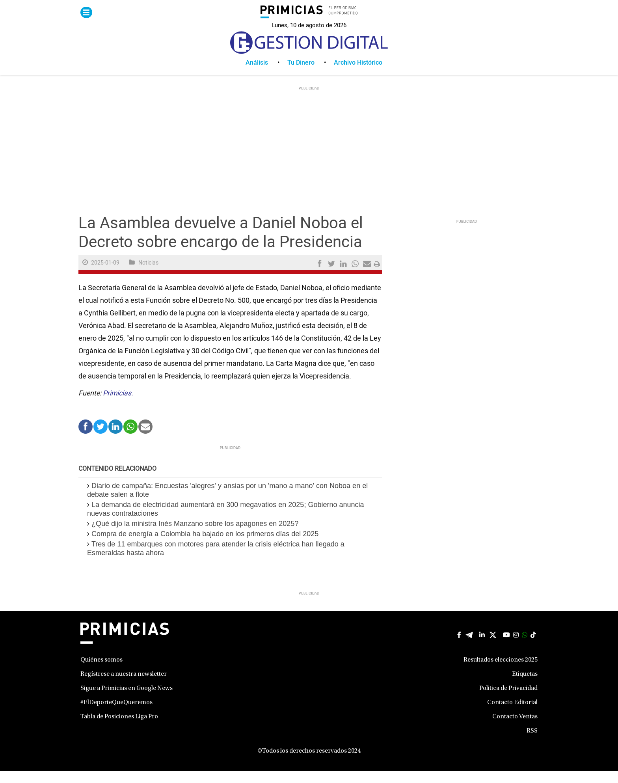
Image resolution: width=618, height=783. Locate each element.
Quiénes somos (101, 672)
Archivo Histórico (358, 74)
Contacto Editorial (512, 714)
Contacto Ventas (515, 728)
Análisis (257, 74)
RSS (532, 743)
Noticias (148, 274)
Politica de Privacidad (508, 700)
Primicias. (118, 405)
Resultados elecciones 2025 (501, 672)
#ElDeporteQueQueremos (116, 714)
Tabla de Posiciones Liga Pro (119, 728)
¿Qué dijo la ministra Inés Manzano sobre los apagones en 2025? (194, 535)
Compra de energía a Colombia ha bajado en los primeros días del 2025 (204, 546)
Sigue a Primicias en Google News (126, 700)
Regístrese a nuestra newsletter (123, 686)
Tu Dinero (301, 74)
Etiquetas (525, 686)
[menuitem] (266, 74)
